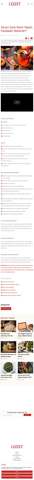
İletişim (17, 453)
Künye (17, 452)
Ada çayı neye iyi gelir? (8, 287)
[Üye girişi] (28, 3)
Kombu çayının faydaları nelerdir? (10, 284)
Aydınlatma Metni (17, 455)
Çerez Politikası (17, 458)
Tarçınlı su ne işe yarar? (8, 281)
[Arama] (31, 3)
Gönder (27, 414)
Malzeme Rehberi (6, 308)
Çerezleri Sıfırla (17, 460)
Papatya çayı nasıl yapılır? (8, 290)
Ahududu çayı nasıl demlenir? (9, 292)
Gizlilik (17, 457)
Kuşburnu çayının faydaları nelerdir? (11, 295)
